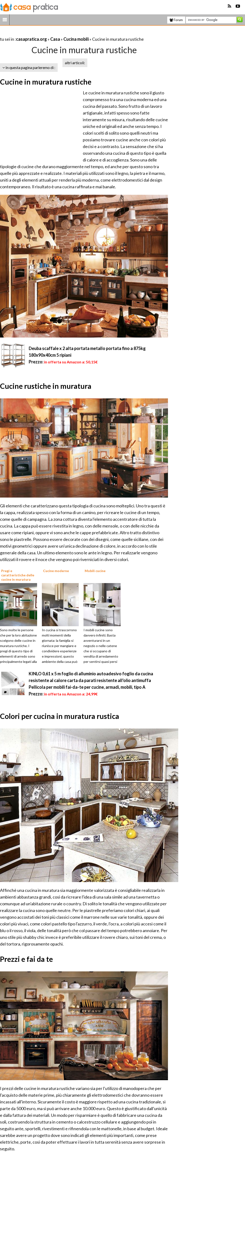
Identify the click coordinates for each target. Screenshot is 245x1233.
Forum (176, 20)
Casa (55, 39)
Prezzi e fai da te (26, 959)
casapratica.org (31, 39)
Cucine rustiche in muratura (45, 386)
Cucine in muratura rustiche (45, 81)
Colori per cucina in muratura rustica (59, 716)
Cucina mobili (76, 39)
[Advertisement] (56, 33)
